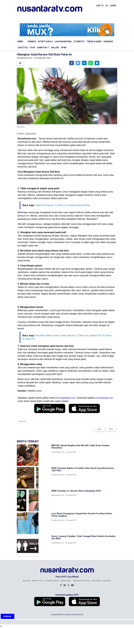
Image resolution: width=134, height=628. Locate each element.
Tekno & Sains (93, 41)
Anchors (107, 580)
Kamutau (22, 421)
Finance (32, 41)
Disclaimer (66, 580)
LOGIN (113, 5)
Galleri (55, 47)
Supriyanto (31, 133)
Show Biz (108, 41)
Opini (63, 47)
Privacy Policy (38, 580)
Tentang (27, 580)
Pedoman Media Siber (81, 580)
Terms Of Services (52, 580)
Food (32, 47)
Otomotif (79, 41)
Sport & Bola (45, 41)
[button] (71, 63)
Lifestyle (23, 47)
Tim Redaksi (97, 580)
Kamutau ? (43, 47)
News (20, 41)
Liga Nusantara (63, 41)
